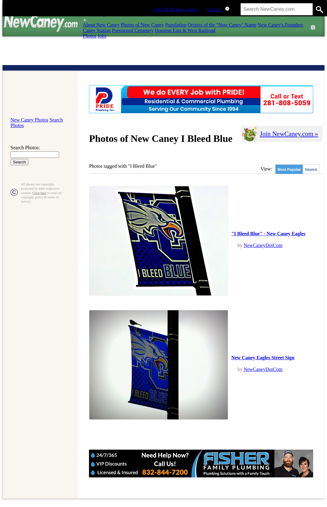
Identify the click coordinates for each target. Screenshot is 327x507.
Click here (39, 193)
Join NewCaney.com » (176, 9)
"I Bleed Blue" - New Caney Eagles (268, 233)
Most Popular (289, 169)
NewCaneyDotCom (263, 245)
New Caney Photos (29, 119)
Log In (213, 9)
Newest (311, 169)
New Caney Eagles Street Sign (262, 357)
